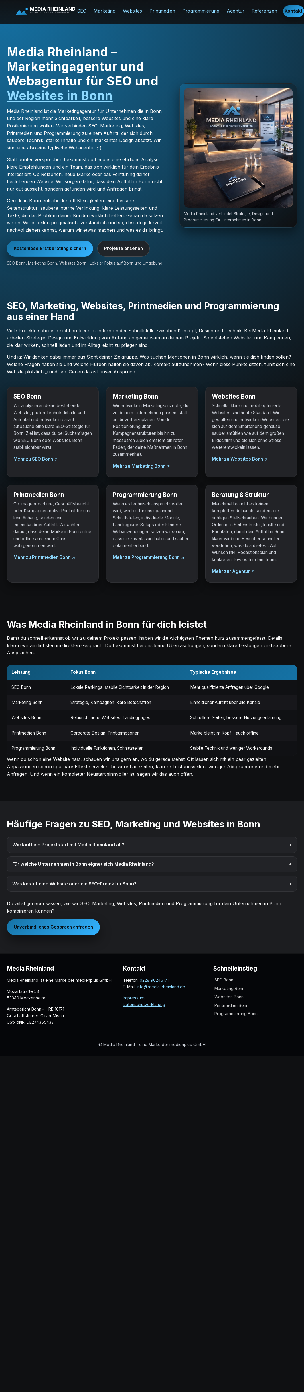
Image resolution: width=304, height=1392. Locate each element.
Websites (132, 11)
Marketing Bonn (229, 988)
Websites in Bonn (60, 95)
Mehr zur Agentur (231, 571)
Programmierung (200, 11)
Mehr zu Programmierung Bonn (146, 557)
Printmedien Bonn (231, 1005)
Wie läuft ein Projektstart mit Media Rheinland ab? (68, 844)
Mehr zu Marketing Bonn (139, 466)
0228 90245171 (154, 980)
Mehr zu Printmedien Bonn (41, 557)
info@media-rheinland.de (161, 986)
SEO (81, 11)
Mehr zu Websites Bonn (237, 459)
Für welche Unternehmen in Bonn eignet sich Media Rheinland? (83, 864)
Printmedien (162, 11)
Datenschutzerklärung (144, 1004)
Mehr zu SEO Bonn (33, 459)
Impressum (134, 997)
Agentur (235, 11)
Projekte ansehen (123, 248)
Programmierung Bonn (236, 1013)
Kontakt (294, 11)
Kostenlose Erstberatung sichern (50, 248)
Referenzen (264, 11)
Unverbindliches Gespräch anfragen (53, 927)
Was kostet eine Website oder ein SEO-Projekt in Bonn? (74, 884)
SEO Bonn (223, 980)
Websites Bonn (229, 997)
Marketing (104, 11)
